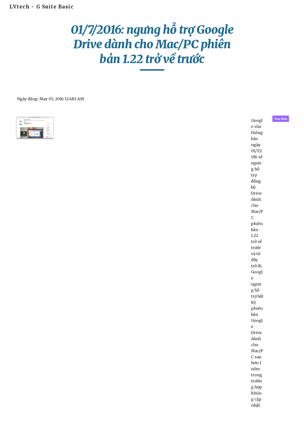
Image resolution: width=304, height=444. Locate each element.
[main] (152, 46)
